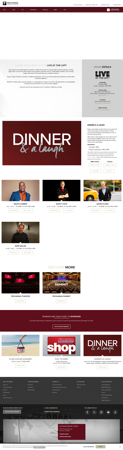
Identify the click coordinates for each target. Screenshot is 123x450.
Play (4, 10)
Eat (22, 10)
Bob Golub (20, 246)
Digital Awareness (106, 400)
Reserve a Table (95, 165)
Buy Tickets (27, 210)
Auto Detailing (31, 390)
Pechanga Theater (20, 296)
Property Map (105, 5)
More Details (13, 210)
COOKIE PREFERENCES (88, 446)
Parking (79, 387)
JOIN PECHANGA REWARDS (61, 326)
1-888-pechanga (52, 411)
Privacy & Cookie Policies (39, 447)
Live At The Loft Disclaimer (102, 110)
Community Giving (7, 387)
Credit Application (106, 385)
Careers (103, 392)
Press (4, 395)
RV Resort (30, 385)
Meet (55, 10)
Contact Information (57, 385)
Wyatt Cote (61, 204)
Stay (13, 10)
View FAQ (109, 171)
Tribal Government (7, 397)
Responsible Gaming (107, 395)
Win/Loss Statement (106, 390)
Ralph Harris (20, 204)
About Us (5, 385)
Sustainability (6, 392)
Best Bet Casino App (91, 5)
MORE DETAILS (20, 365)
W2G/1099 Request (106, 387)
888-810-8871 (102, 95)
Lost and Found (56, 390)
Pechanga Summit (61, 296)
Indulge (45, 10)
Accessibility (104, 397)
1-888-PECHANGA (65, 434)
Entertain (33, 10)
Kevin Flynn (102, 204)
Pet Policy (54, 392)
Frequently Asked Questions (59, 387)
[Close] (120, 447)
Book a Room (78, 5)
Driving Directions (81, 385)
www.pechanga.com (92, 157)
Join (64, 10)
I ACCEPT (100, 446)
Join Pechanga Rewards (12, 411)
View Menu (96, 171)
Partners (5, 390)
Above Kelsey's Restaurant (102, 103)
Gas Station (30, 387)
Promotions (117, 5)
